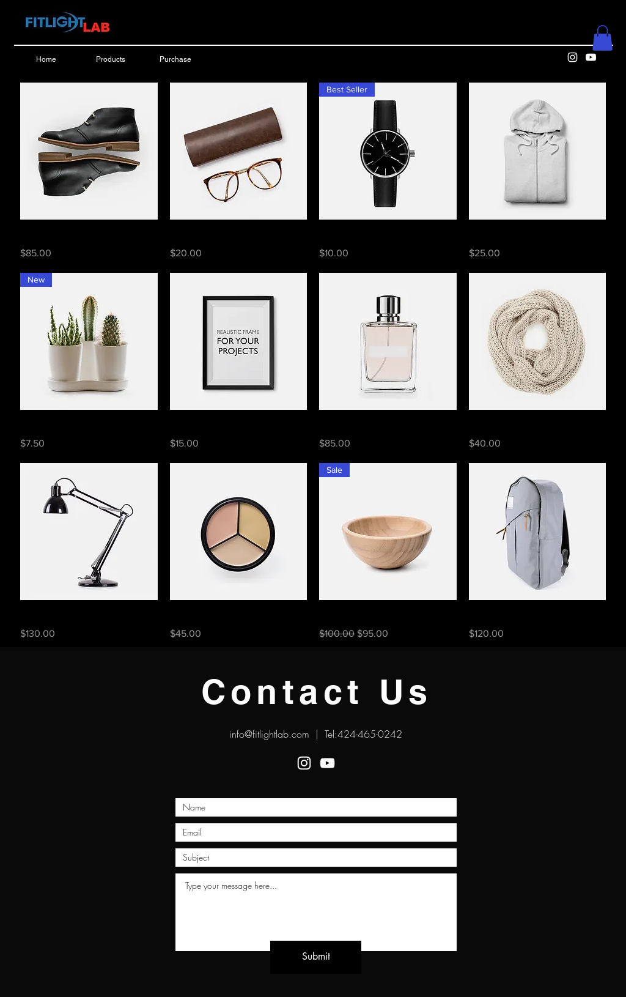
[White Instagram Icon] (572, 57)
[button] (602, 38)
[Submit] (315, 957)
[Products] (110, 60)
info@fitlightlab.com (269, 734)
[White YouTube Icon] (590, 57)
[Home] (45, 60)
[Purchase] (175, 60)
